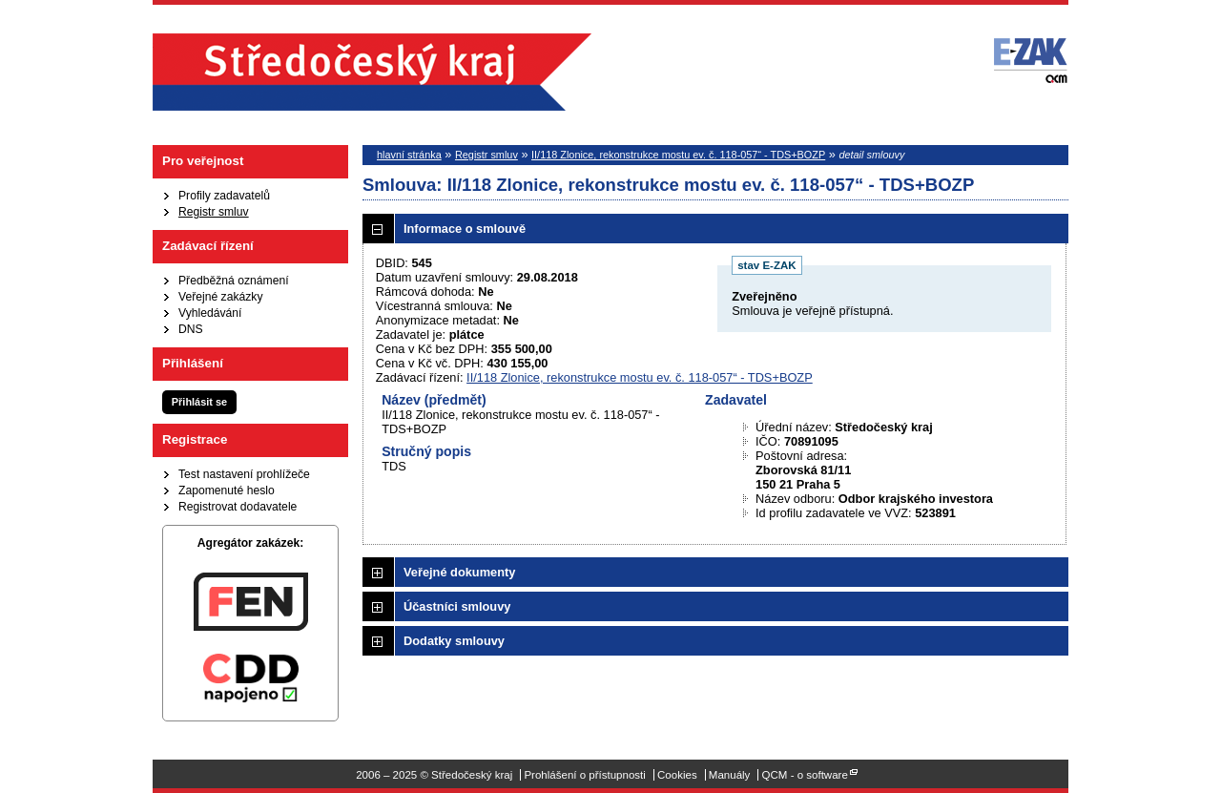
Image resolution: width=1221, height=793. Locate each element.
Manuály (730, 775)
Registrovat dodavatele (237, 506)
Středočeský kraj (372, 72)
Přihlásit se (199, 401)
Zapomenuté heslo (226, 490)
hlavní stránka (409, 154)
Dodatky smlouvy (454, 641)
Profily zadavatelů (224, 195)
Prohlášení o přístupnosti (584, 775)
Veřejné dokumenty (459, 572)
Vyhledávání (209, 313)
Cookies (677, 775)
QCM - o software (805, 775)
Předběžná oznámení (233, 280)
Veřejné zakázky (220, 296)
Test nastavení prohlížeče (244, 474)
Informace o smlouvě (465, 228)
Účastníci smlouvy (457, 606)
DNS (190, 329)
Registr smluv (213, 212)
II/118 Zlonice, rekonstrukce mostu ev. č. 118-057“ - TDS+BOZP (678, 154)
